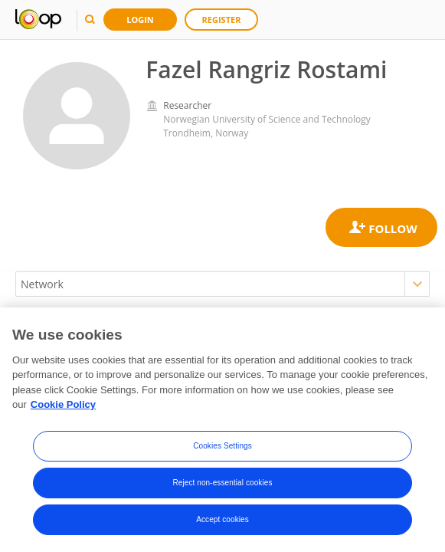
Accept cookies (222, 522)
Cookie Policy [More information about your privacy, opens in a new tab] (63, 408)
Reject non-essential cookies (222, 485)
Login (140, 19)
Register (221, 19)
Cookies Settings (222, 449)
